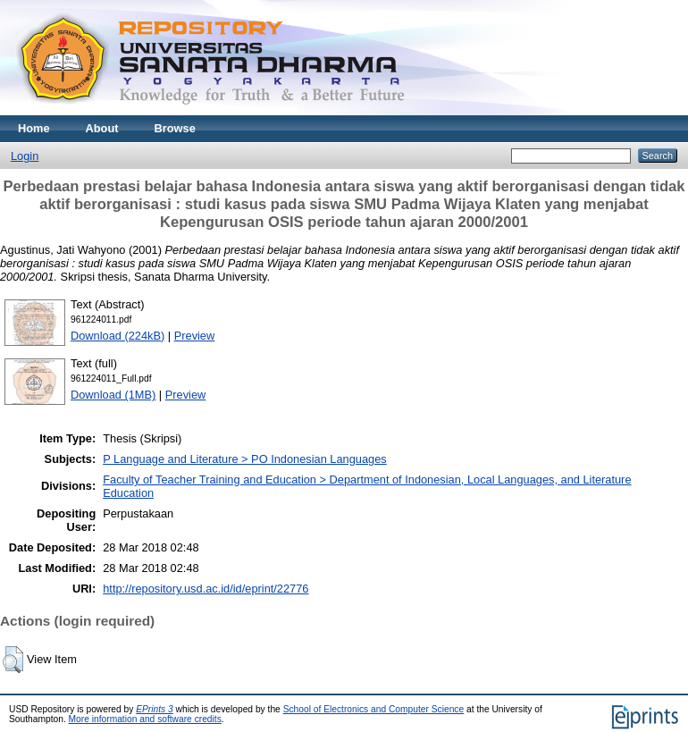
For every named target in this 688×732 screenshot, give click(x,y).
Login (24, 156)
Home (34, 128)
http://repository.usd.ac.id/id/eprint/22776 (205, 588)
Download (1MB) (113, 394)
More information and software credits (145, 719)
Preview (194, 335)
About (102, 128)
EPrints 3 (154, 709)
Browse (175, 128)
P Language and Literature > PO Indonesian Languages (244, 459)
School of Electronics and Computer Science (374, 709)
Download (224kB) (117, 335)
